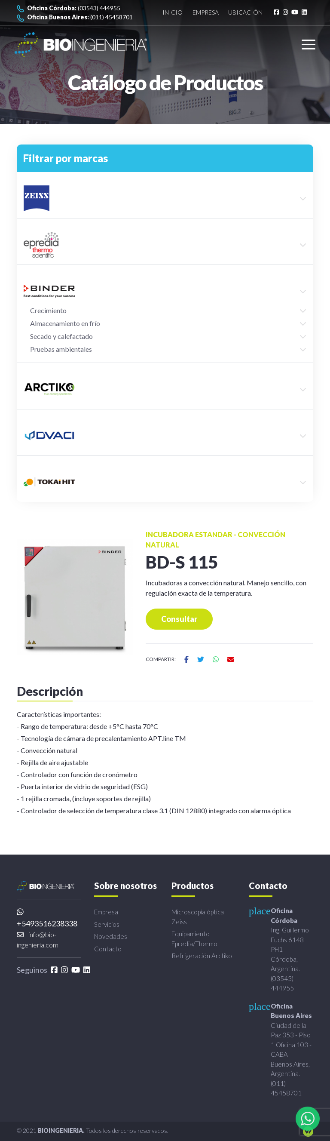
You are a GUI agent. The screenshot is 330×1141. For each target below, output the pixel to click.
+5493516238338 (47, 918)
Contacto (108, 949)
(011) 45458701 (75, 17)
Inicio (172, 12)
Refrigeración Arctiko (201, 956)
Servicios (106, 924)
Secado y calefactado (61, 336)
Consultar (179, 619)
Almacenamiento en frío (65, 323)
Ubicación (245, 12)
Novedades (110, 936)
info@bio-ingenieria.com (37, 939)
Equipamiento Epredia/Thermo (194, 938)
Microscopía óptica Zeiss (197, 917)
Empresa (205, 12)
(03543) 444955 (68, 8)
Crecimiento (48, 310)
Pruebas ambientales (61, 349)
